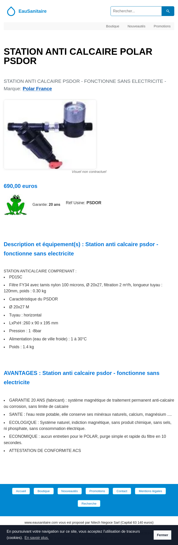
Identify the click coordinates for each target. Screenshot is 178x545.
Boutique (112, 26)
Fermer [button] (162, 535)
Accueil (21, 491)
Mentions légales (150, 491)
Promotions (162, 26)
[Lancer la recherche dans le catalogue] (168, 11)
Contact (122, 491)
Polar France (37, 88)
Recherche (89, 503)
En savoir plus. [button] (37, 538)
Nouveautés (136, 26)
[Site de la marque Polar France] (15, 205)
